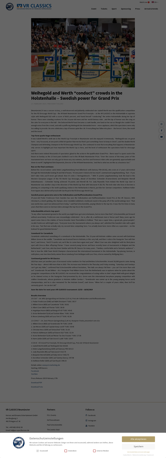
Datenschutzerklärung (139, 455)
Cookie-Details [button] (127, 455)
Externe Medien (101, 451)
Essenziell (42, 451)
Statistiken (70, 451)
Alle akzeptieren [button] (138, 439)
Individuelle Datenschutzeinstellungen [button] (138, 452)
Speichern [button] (138, 446)
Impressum (150, 455)
